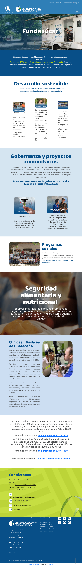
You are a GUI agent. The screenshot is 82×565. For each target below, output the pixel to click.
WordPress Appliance (34, 564)
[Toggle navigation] (77, 11)
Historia (33, 520)
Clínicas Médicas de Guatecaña (53, 458)
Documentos (67, 3)
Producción (34, 522)
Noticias (51, 3)
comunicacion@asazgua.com (22, 505)
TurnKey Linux (49, 564)
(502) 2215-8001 (30, 497)
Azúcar (50, 524)
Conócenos (34, 518)
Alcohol (51, 522)
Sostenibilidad (43, 518)
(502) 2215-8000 (18, 497)
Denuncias (58, 3)
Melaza (51, 531)
